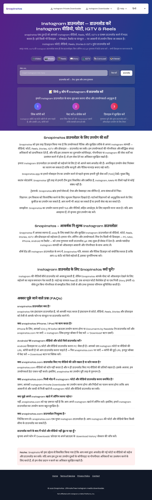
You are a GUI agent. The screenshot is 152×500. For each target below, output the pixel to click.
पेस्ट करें (114, 73)
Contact (96, 476)
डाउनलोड (126, 73)
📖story (74, 58)
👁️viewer (115, 58)
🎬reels (62, 58)
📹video (36, 58)
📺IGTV (86, 58)
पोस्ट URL (23, 68)
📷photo (49, 58)
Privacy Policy (83, 476)
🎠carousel (100, 58)
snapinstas (14, 8)
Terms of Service (67, 476)
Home (55, 476)
